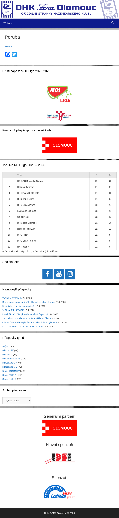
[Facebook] (47, 274)
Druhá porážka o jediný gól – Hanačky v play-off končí (28, 302)
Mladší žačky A (9, 362)
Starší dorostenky (11, 371)
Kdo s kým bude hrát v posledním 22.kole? (23, 326)
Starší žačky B (9, 379)
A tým (5, 346)
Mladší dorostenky (11, 358)
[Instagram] (70, 274)
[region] (59, 146)
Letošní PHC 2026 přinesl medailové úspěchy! (25, 314)
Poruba (8, 46)
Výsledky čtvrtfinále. (12, 298)
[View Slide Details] (59, 145)
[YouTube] (59, 274)
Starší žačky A (9, 375)
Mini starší (7, 354)
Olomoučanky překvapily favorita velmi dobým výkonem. (29, 322)
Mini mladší (8, 350)
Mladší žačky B (9, 367)
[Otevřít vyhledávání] (112, 22)
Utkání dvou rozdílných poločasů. (18, 306)
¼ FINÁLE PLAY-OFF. (13, 310)
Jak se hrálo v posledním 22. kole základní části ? (26, 318)
